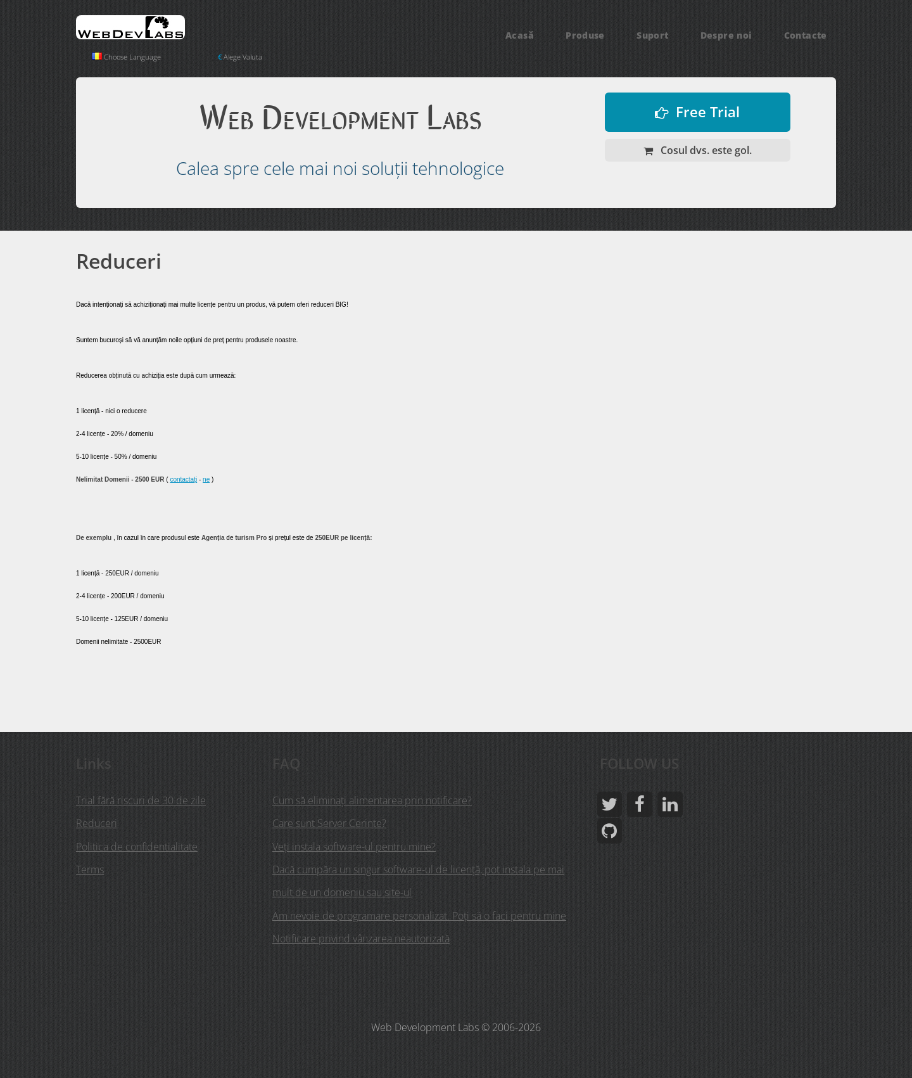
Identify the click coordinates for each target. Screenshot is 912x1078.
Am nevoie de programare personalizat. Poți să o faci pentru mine (419, 914)
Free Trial (708, 112)
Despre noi (726, 35)
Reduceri (96, 823)
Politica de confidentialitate (137, 846)
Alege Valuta (245, 56)
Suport (652, 35)
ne (206, 479)
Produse (585, 35)
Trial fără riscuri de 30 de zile (141, 800)
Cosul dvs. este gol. (705, 150)
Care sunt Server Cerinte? (329, 823)
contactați (183, 479)
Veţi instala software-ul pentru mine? (354, 846)
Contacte (805, 35)
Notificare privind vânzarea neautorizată (361, 937)
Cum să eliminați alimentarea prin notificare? (372, 800)
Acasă (519, 35)
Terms (90, 869)
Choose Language (128, 56)
